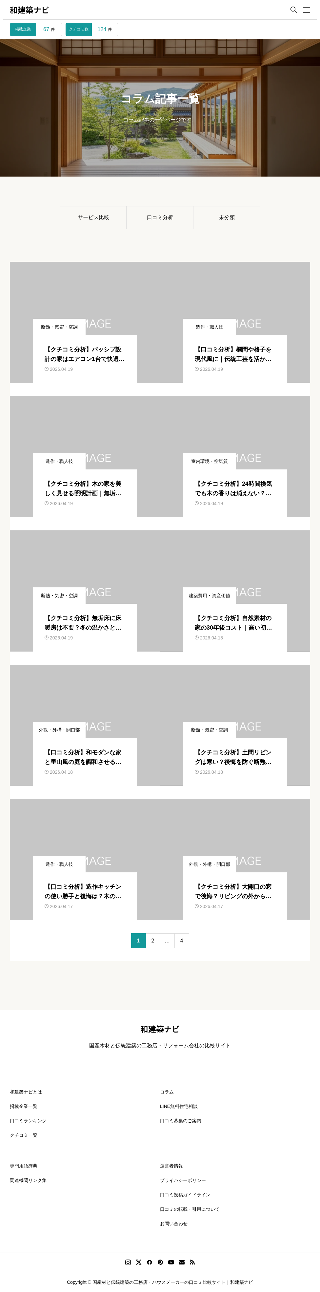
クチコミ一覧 (23, 1135)
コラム (167, 1091)
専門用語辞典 (23, 1165)
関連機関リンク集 (28, 1180)
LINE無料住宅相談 (179, 1106)
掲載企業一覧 (23, 1106)
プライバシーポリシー (183, 1180)
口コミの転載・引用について (190, 1209)
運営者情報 (171, 1165)
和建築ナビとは (26, 1091)
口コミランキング (28, 1120)
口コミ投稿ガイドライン (185, 1194)
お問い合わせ (174, 1223)
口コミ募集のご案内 (180, 1120)
